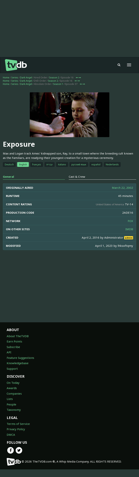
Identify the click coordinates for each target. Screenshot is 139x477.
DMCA (11, 434)
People (11, 404)
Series (14, 77)
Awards (12, 388)
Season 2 (54, 77)
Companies (14, 393)
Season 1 (58, 84)
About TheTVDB (18, 336)
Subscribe (13, 347)
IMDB (129, 229)
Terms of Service (18, 424)
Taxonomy (14, 410)
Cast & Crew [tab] (77, 176)
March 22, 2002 (122, 188)
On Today (13, 383)
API (9, 352)
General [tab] (8, 176)
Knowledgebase (17, 363)
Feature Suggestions (20, 358)
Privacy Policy (16, 429)
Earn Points (14, 341)
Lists (10, 399)
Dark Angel (26, 77)
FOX (130, 221)
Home (6, 77)
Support (12, 368)
